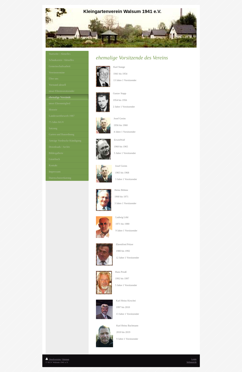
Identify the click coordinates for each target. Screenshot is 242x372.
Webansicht (191, 362)
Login (193, 359)
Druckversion (53, 359)
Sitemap (65, 359)
